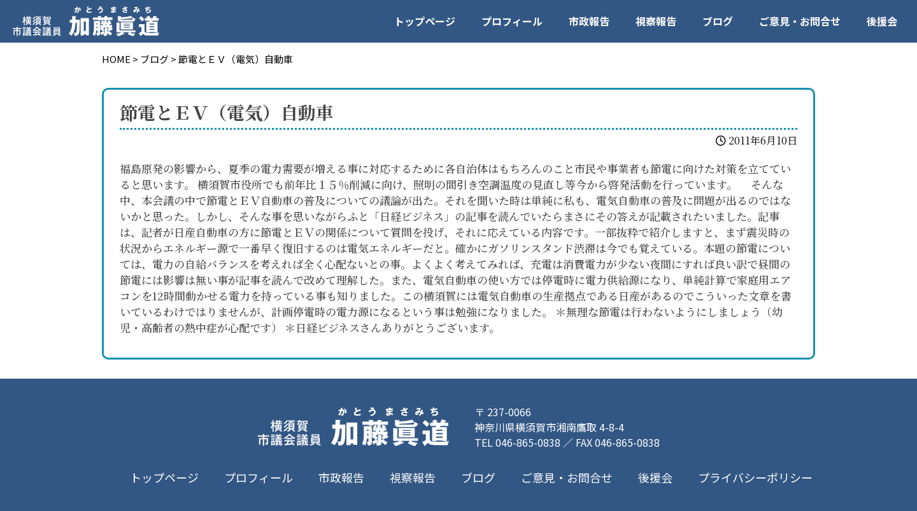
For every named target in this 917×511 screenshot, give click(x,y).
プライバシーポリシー (755, 477)
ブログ (717, 21)
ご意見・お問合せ (800, 21)
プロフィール (512, 21)
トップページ (424, 21)
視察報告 (656, 21)
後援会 (882, 21)
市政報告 (589, 21)
